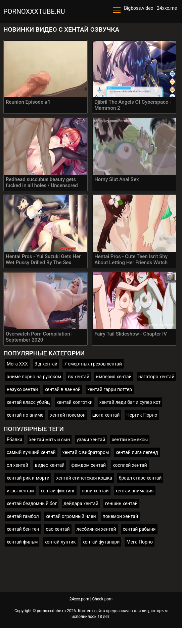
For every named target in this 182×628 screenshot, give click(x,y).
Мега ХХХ (17, 364)
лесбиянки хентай (96, 529)
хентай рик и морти (28, 478)
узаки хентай (91, 439)
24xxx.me (167, 8)
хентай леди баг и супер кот (130, 402)
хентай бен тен (23, 529)
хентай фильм (22, 542)
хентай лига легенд (137, 452)
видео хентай (49, 465)
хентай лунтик (60, 542)
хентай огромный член (71, 516)
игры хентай (20, 490)
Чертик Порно (141, 415)
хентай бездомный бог (32, 503)
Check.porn (102, 599)
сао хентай (58, 529)
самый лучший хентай (31, 452)
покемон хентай (120, 516)
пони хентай (95, 490)
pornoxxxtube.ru (34, 11)
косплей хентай (129, 465)
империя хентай (114, 376)
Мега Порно (139, 542)
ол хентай (17, 465)
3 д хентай (46, 364)
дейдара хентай (80, 503)
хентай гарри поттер (109, 389)
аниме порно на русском (34, 376)
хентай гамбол (23, 516)
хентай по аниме (25, 415)
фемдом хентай (88, 465)
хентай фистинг (58, 490)
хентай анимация (135, 490)
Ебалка (14, 439)
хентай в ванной (63, 389)
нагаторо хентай (156, 376)
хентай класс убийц (28, 402)
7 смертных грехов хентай (93, 364)
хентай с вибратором (85, 452)
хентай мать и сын (49, 439)
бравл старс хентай (140, 478)
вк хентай (78, 376)
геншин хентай (121, 503)
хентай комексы (130, 439)
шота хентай (106, 415)
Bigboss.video (138, 8)
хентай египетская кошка (84, 478)
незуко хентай (22, 389)
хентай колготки (74, 402)
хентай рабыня (139, 529)
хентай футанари (101, 542)
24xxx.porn (79, 599)
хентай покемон (68, 415)
